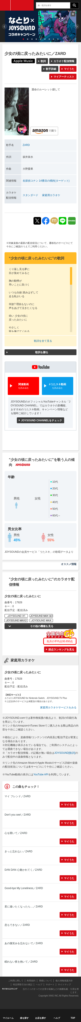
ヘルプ (39, 984)
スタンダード (30, 195)
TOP (73, 1018)
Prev (4, 26)
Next (76, 26)
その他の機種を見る (41, 626)
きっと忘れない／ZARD (18, 851)
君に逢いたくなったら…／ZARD (24, 906)
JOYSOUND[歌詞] (64, 752)
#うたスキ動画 (57, 386)
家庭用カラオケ (51, 195)
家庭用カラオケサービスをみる (58, 707)
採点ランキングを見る (61, 649)
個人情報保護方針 (64, 980)
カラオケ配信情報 (64, 61)
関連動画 (23, 386)
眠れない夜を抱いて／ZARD (21, 961)
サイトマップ (64, 984)
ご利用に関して (15, 980)
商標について (45, 980)
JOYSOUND (22, 5)
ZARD (26, 145)
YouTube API (40, 774)
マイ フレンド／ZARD (17, 796)
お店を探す (40, 1018)
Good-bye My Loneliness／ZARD (24, 888)
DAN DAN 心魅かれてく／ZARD (23, 869)
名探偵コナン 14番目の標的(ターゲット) (46, 180)
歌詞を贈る (41, 352)
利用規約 (31, 980)
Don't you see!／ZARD (18, 814)
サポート (50, 984)
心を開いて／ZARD (16, 833)
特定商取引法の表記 (22, 984)
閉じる (73, 14)
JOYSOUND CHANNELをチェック (41, 420)
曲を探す (24, 1018)
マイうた (69, 68)
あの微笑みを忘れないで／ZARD (24, 943)
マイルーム (8, 1018)
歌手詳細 (51, 68)
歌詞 (43, 61)
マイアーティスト (64, 76)
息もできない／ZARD (17, 924)
